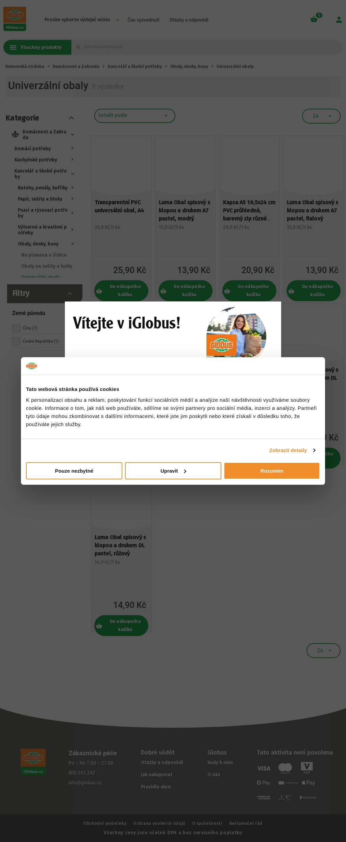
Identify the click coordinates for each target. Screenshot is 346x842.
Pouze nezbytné (74, 471)
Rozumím (272, 471)
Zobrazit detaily (288, 450)
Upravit (173, 471)
